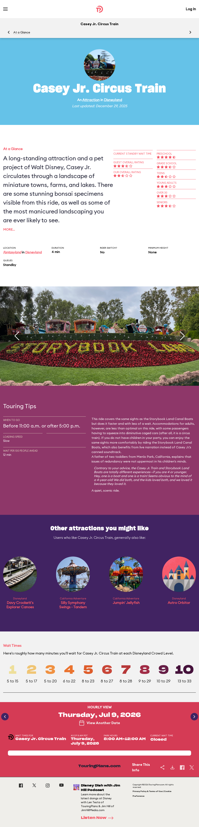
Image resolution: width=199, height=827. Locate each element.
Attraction (91, 100)
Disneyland (113, 100)
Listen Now (98, 818)
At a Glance (21, 32)
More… (9, 229)
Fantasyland (12, 252)
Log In (191, 9)
